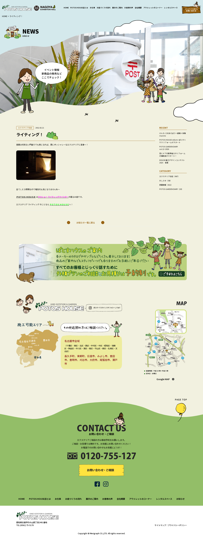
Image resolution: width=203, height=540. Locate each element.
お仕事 (92, 7)
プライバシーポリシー (177, 525)
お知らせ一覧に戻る (85, 222)
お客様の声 (128, 7)
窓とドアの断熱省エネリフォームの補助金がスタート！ (172, 154)
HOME (66, 7)
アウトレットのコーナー (152, 7)
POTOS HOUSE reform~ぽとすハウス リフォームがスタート (172, 141)
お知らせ (180, 498)
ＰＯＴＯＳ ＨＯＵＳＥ (26, 196)
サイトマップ (160, 525)
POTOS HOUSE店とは (79, 7)
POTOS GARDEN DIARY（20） (171, 189)
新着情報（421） (166, 185)
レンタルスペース (171, 7)
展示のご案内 (117, 7)
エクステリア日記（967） (169, 176)
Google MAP (163, 379)
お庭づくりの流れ (104, 7)
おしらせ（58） (165, 180)
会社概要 (138, 7)
